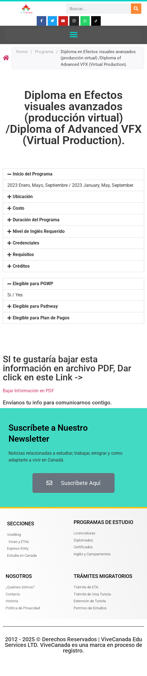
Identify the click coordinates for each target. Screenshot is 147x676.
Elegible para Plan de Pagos (41, 317)
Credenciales (26, 243)
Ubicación (23, 196)
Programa (44, 51)
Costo (18, 208)
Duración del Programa (36, 219)
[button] (73, 35)
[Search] (136, 8)
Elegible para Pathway (35, 306)
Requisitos (23, 254)
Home (22, 51)
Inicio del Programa (32, 174)
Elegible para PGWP (33, 283)
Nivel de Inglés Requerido (39, 231)
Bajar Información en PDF (28, 390)
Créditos (21, 266)
